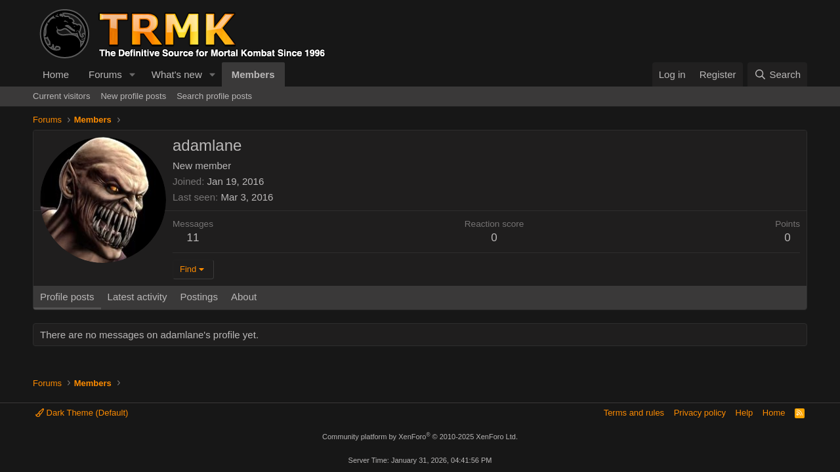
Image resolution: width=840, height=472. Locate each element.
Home (56, 74)
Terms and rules (634, 413)
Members (253, 74)
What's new (177, 74)
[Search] (777, 74)
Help (744, 413)
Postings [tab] (199, 296)
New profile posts (133, 96)
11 (193, 237)
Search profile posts (214, 96)
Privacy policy (700, 413)
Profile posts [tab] (67, 296)
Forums (105, 74)
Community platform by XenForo (420, 437)
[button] (132, 74)
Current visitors (61, 96)
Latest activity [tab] (137, 296)
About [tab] (244, 296)
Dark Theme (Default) (81, 413)
